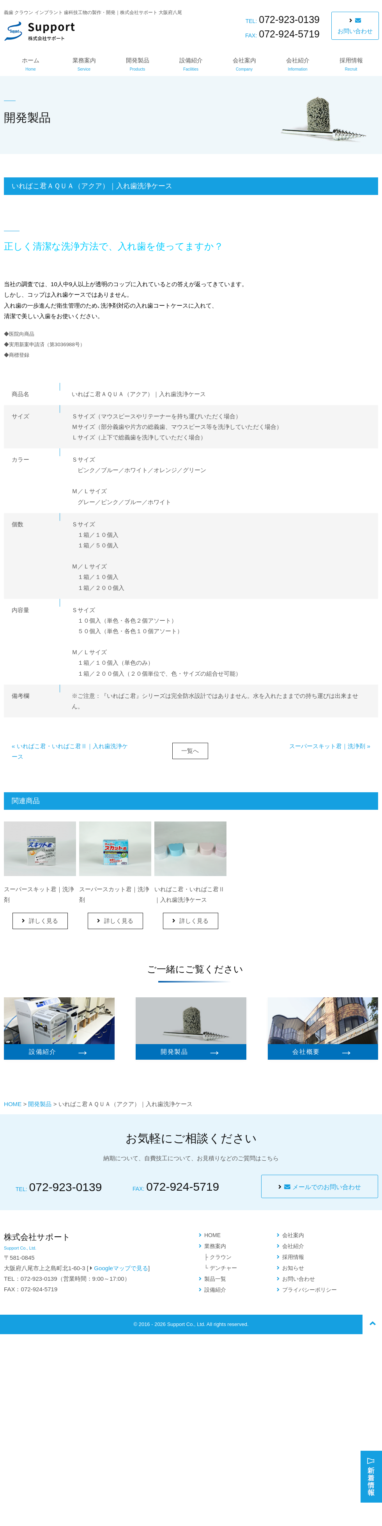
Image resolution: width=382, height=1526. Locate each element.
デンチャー (223, 1268)
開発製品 (137, 64)
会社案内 (244, 64)
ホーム (30, 64)
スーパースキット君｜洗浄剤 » (329, 746)
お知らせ (293, 1268)
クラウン (221, 1257)
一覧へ (190, 750)
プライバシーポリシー (309, 1290)
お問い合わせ (355, 26)
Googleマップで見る (121, 1268)
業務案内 (84, 64)
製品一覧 (215, 1279)
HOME (12, 1104)
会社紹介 (297, 64)
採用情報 (351, 64)
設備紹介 (191, 64)
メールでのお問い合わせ (322, 1187)
